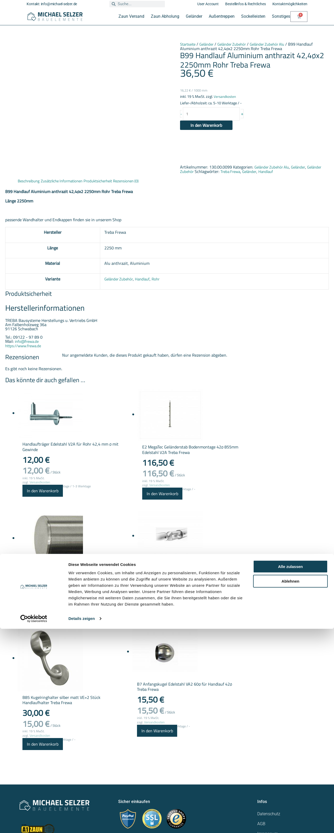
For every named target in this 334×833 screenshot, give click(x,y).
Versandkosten (226, 96)
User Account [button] (208, 4)
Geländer (210, 44)
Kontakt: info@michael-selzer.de (52, 4)
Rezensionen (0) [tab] (138, 181)
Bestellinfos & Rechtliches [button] (245, 4)
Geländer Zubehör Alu (276, 44)
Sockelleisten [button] (253, 16)
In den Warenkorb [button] (33, 498)
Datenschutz (268, 723)
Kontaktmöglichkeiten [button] (289, 4)
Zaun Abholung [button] (165, 16)
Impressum (267, 743)
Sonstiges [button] (281, 16)
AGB (261, 733)
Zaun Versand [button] (131, 16)
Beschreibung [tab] (30, 181)
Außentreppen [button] (222, 16)
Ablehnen (290, 785)
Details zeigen (81, 822)
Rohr (155, 279)
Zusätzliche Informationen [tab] (66, 181)
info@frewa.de (28, 341)
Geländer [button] (194, 16)
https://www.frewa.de (25, 345)
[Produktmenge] (214, 114)
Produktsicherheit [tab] (107, 181)
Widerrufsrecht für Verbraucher (285, 753)
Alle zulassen (290, 771)
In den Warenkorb (206, 126)
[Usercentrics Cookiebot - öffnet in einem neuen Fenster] (34, 823)
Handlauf (288, 172)
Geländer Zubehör (237, 44)
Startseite (189, 44)
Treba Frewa (249, 172)
